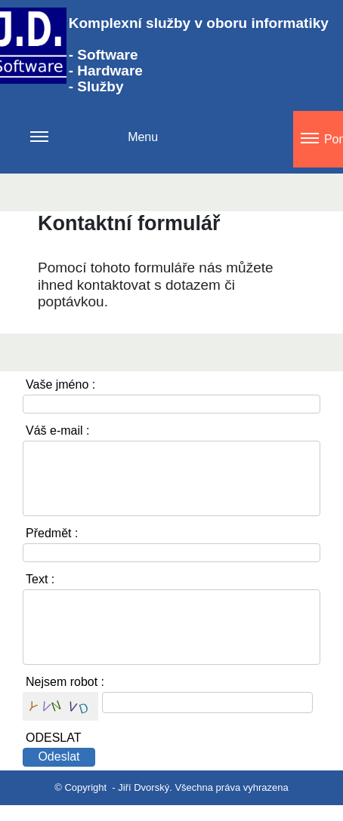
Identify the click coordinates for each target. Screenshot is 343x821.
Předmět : (52, 533)
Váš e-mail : (57, 430)
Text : (40, 579)
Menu (94, 146)
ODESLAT (54, 737)
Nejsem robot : (65, 681)
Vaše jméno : (60, 384)
